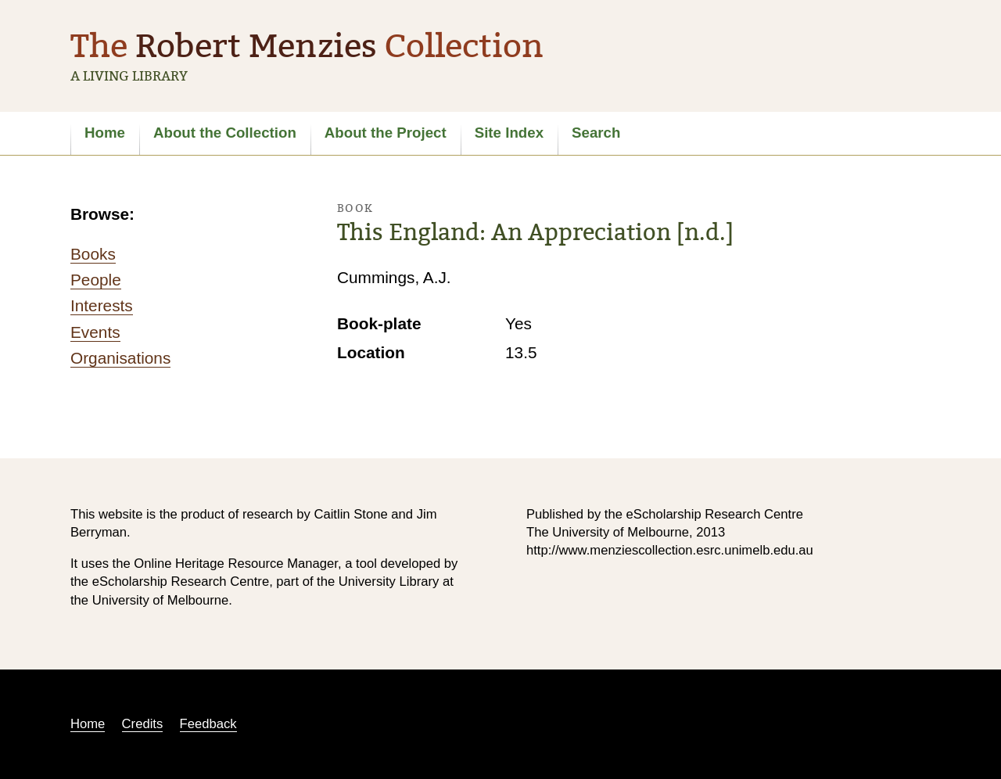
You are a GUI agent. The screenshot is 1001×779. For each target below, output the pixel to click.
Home (104, 132)
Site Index (509, 132)
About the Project (386, 132)
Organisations (120, 358)
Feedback (208, 723)
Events (95, 332)
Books (93, 254)
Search (596, 132)
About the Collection (224, 132)
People (95, 280)
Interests (101, 305)
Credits (142, 723)
